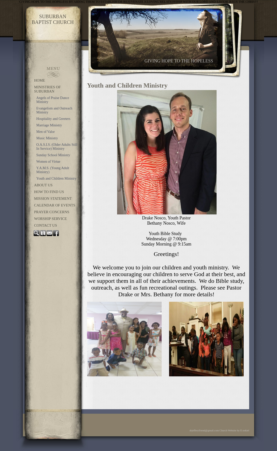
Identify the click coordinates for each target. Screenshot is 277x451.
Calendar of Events (54, 205)
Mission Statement (53, 198)
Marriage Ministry (49, 125)
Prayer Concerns (51, 212)
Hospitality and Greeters (53, 119)
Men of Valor (45, 132)
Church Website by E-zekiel (234, 430)
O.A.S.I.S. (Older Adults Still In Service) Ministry (56, 146)
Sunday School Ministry (53, 155)
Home (39, 80)
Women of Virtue (48, 161)
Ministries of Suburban (47, 89)
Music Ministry (47, 138)
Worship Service (50, 219)
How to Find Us (49, 192)
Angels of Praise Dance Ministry (52, 100)
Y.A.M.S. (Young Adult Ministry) (52, 170)
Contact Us (45, 225)
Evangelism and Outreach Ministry (54, 110)
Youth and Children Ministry (56, 178)
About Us (43, 185)
